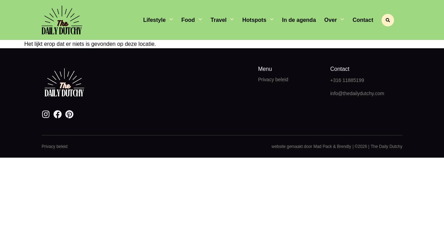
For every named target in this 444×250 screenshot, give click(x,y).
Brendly (344, 146)
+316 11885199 (347, 80)
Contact (362, 20)
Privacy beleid (273, 79)
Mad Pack (322, 146)
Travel (222, 20)
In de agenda (299, 20)
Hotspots (258, 20)
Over (334, 20)
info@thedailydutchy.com (357, 93)
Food (191, 20)
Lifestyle (158, 20)
